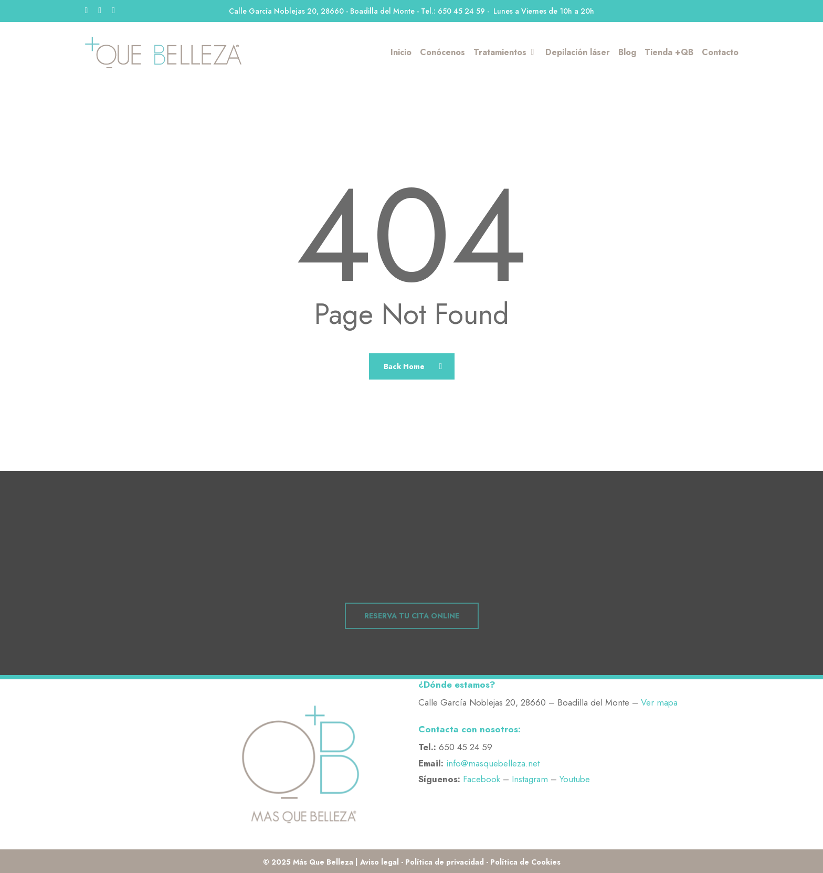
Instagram (530, 779)
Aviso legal (379, 862)
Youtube (575, 779)
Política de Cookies (525, 862)
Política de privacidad (444, 862)
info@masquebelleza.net (493, 763)
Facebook (481, 779)
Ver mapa (659, 702)
